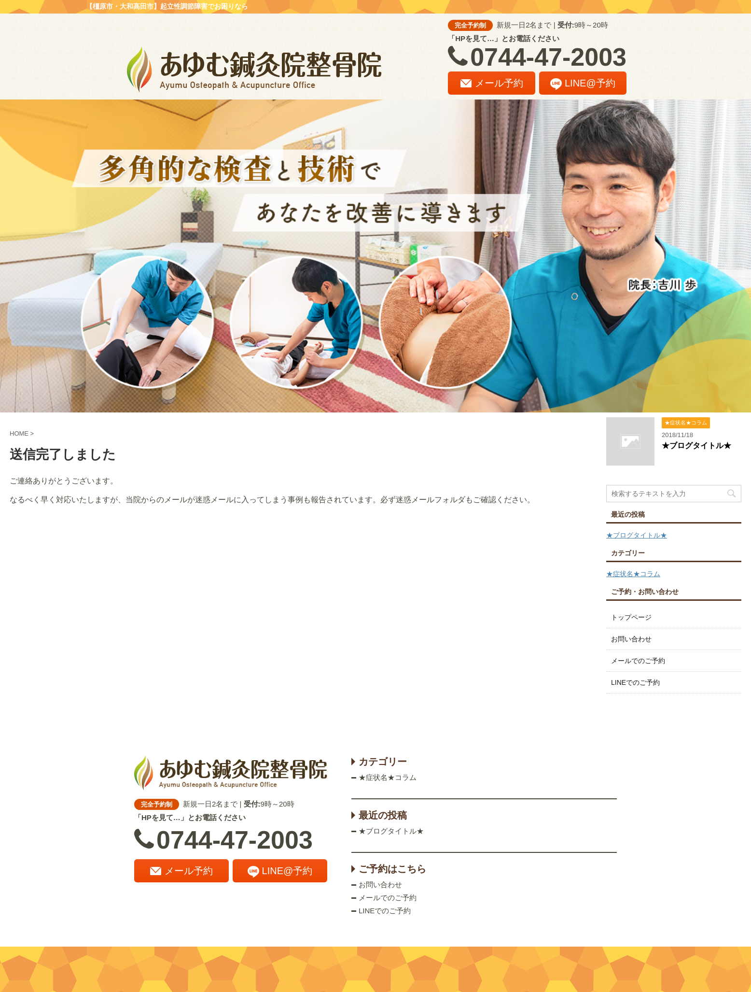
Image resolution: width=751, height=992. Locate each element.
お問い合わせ (631, 639)
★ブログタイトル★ (696, 445)
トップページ (631, 617)
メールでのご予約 (638, 661)
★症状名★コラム (633, 574)
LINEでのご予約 (635, 682)
